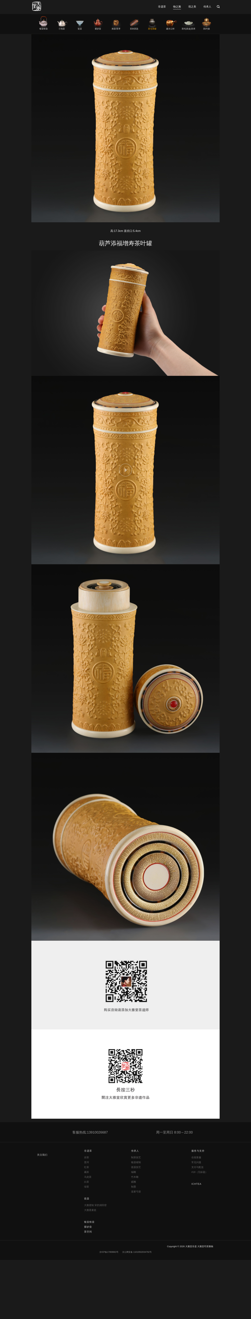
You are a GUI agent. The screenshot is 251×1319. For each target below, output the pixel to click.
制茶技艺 (136, 1157)
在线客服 (196, 1157)
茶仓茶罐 (152, 29)
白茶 (86, 1181)
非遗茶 (162, 6)
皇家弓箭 (136, 1191)
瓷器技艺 (136, 1167)
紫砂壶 (98, 29)
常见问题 (196, 1162)
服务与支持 (197, 1150)
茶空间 (88, 1231)
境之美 (192, 6)
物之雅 (177, 6)
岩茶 (86, 1157)
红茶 (86, 1167)
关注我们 (42, 1154)
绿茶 (86, 1186)
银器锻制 (136, 1162)
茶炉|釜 (206, 29)
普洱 (86, 1162)
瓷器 (80, 29)
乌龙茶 (87, 1177)
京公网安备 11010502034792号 (137, 1252)
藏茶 (86, 1172)
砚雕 (133, 1181)
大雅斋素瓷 (90, 1210)
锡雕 (133, 1172)
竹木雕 (134, 1177)
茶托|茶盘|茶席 (188, 29)
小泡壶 (62, 29)
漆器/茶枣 (116, 29)
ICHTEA (196, 1183)
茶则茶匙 (134, 29)
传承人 (207, 6)
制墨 (133, 1186)
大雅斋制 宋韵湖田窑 (95, 1205)
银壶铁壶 (43, 29)
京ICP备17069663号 (108, 1252)
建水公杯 (170, 29)
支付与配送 (197, 1167)
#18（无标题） (199, 1172)
